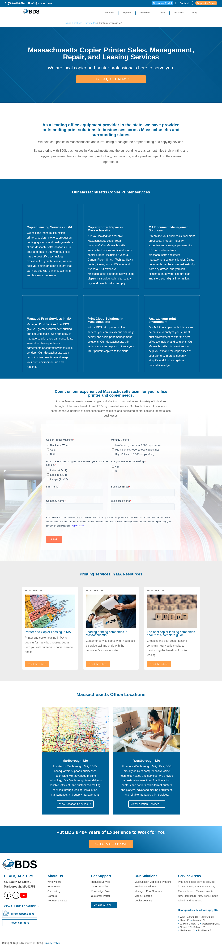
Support (127, 12)
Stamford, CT (207, 917)
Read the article (37, 664)
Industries (145, 12)
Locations (178, 12)
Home (67, 23)
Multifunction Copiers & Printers (152, 881)
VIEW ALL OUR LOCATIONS (20, 906)
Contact (184, 3)
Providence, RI (205, 930)
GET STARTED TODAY (111, 844)
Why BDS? (54, 886)
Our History (54, 891)
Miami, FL (185, 920)
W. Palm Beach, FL (189, 924)
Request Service (100, 881)
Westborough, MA (210, 924)
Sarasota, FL (198, 920)
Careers (52, 896)
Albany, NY (185, 927)
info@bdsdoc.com (22, 914)
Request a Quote (206, 3)
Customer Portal (162, 3)
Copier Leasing (143, 900)
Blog (194, 12)
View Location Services (73, 804)
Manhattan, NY (188, 930)
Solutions (109, 12)
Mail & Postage (143, 896)
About (162, 12)
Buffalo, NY (199, 927)
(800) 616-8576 (16, 3)
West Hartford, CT (189, 917)
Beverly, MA (90, 23)
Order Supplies (99, 886)
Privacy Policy (52, 943)
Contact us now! (102, 905)
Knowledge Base (101, 891)
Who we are (54, 881)
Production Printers (145, 886)
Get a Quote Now (111, 79)
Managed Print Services (148, 891)
